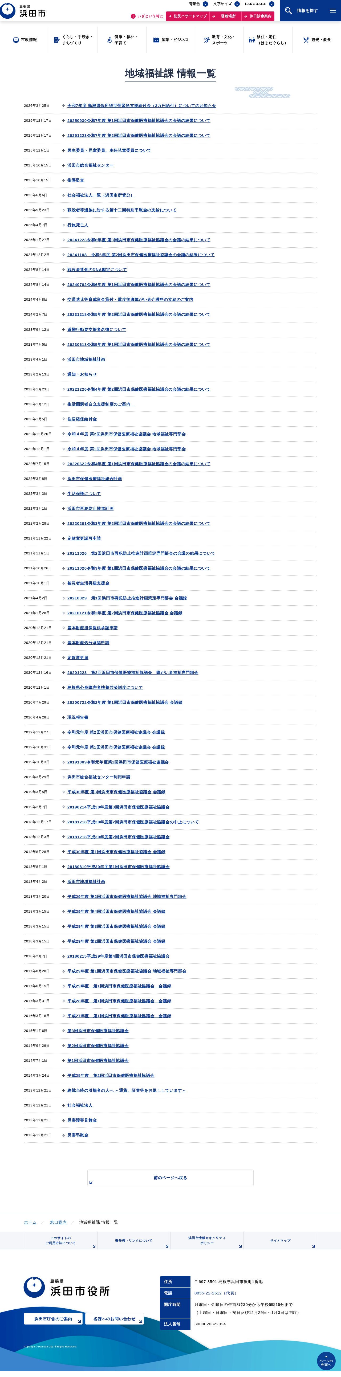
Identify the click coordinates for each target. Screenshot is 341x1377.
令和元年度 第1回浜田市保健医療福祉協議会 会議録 (116, 747)
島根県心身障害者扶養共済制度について (105, 687)
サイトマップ (292, 1248)
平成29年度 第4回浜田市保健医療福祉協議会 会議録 (116, 911)
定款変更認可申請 (84, 538)
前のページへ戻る (164, 1180)
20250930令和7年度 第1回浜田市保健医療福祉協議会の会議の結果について (138, 120)
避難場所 (228, 19)
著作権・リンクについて (140, 1248)
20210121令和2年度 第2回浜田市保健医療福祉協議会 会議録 (124, 613)
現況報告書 (77, 717)
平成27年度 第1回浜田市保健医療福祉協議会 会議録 (119, 1016)
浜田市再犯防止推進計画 (90, 508)
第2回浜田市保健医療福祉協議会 (98, 1045)
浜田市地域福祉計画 (86, 359)
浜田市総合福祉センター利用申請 (98, 777)
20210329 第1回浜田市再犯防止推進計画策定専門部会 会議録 (127, 598)
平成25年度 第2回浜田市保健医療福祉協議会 (111, 1075)
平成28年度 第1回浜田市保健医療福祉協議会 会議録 (119, 1001)
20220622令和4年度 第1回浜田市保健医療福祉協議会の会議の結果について (138, 463)
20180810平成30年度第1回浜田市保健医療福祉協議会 (118, 866)
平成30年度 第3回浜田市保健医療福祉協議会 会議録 (116, 792)
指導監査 (75, 180)
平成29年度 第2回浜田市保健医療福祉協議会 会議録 (116, 941)
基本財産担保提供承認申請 (92, 628)
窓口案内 (58, 1222)
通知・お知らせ (82, 374)
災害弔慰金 (77, 1135)
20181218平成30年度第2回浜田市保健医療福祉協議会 (118, 837)
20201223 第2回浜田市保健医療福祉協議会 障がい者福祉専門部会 (132, 672)
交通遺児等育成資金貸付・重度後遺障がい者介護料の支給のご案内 (130, 299)
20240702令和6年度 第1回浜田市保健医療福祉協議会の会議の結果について (138, 284)
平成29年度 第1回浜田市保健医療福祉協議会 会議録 (119, 986)
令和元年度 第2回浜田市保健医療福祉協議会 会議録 (116, 732)
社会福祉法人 (80, 1105)
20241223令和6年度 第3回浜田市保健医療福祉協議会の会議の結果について (138, 240)
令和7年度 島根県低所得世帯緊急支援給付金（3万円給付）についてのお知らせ (141, 105)
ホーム (30, 1222)
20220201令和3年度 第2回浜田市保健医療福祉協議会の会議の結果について (138, 523)
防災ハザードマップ (190, 19)
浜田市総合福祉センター (90, 165)
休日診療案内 (261, 19)
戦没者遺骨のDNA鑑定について (97, 269)
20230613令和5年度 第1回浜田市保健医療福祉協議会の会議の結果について (138, 344)
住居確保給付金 (82, 419)
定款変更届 (77, 657)
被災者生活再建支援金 (88, 583)
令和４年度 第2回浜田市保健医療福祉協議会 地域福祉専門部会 (126, 434)
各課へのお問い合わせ (119, 1329)
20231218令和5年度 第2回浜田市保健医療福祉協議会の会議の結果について (138, 314)
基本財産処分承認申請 (88, 642)
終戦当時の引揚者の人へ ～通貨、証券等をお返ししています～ (126, 1090)
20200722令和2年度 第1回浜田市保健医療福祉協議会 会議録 (124, 702)
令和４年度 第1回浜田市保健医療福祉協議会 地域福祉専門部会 (126, 449)
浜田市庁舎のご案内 (58, 1329)
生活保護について (84, 493)
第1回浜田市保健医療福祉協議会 (98, 1060)
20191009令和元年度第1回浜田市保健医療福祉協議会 (118, 762)
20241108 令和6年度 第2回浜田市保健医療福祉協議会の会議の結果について (141, 254)
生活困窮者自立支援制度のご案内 (101, 404)
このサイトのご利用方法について (69, 1246)
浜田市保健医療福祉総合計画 (94, 478)
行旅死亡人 (77, 225)
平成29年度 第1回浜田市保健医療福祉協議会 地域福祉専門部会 (126, 971)
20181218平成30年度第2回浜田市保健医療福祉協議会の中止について (133, 822)
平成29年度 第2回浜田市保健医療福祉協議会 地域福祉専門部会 (126, 896)
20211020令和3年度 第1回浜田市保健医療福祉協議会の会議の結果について (138, 568)
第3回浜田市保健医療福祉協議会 (98, 1030)
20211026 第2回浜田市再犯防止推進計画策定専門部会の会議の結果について (141, 553)
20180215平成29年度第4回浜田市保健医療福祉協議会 (118, 956)
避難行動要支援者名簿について (96, 329)
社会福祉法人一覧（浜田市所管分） (101, 195)
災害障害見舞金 (82, 1120)
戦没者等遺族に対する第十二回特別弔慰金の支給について (122, 210)
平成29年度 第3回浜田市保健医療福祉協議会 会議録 (116, 926)
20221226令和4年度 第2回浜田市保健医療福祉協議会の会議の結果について (138, 389)
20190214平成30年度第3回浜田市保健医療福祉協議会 (118, 807)
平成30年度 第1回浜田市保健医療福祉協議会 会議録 (116, 851)
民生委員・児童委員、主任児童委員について (109, 150)
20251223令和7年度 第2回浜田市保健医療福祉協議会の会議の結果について (138, 135)
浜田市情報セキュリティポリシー (214, 1246)
